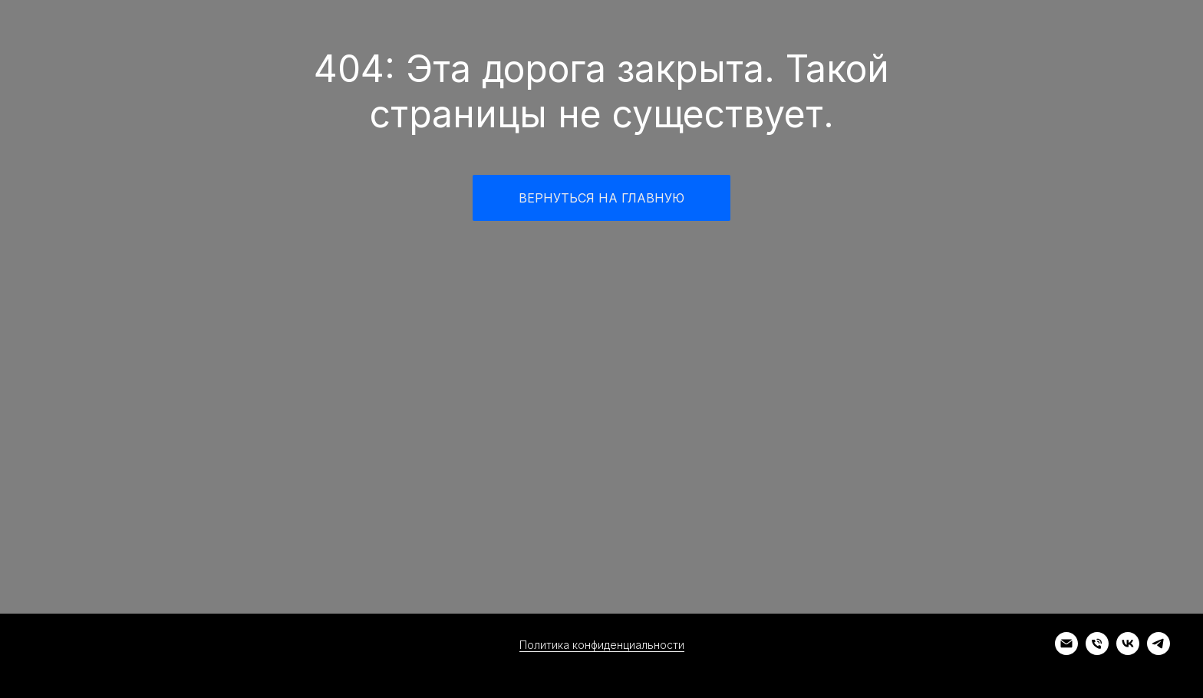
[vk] (1127, 650)
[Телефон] (1097, 650)
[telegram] (1158, 650)
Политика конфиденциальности (601, 644)
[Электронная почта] (1066, 650)
